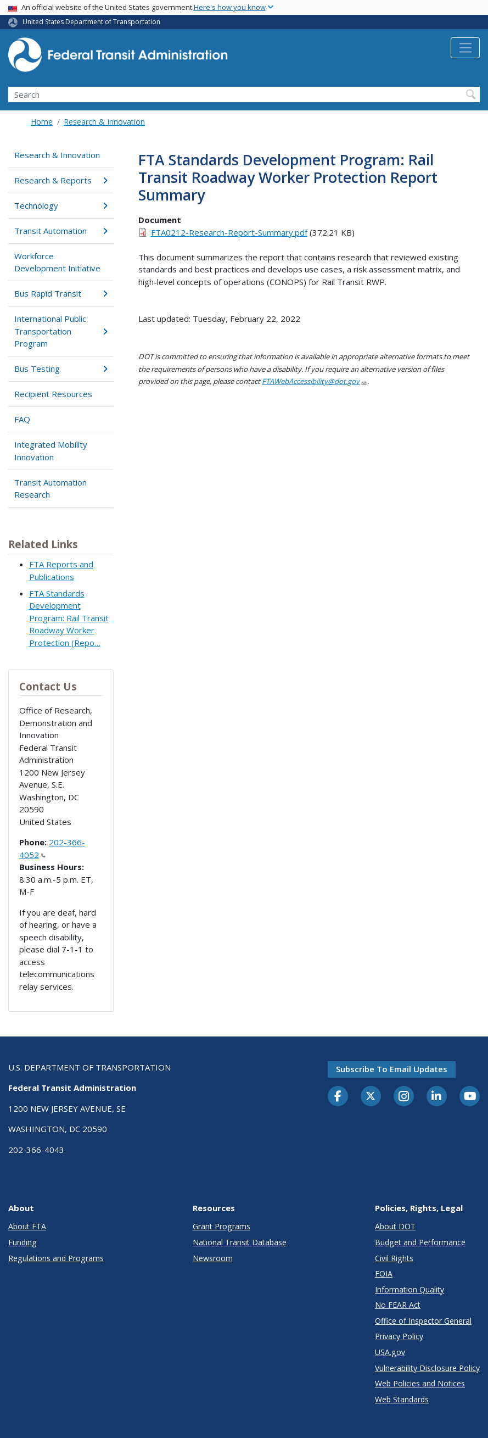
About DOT (395, 1226)
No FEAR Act (397, 1305)
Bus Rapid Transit (61, 293)
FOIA (383, 1273)
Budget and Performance (420, 1242)
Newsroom (213, 1258)
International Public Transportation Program (61, 331)
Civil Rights (394, 1258)
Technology (61, 205)
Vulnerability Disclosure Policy (427, 1368)
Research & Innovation (104, 121)
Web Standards (402, 1399)
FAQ (22, 419)
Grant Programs (221, 1226)
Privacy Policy (399, 1336)
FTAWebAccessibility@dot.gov (314, 381)
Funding (22, 1242)
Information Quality (409, 1289)
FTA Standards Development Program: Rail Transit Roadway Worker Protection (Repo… (69, 618)
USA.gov (390, 1352)
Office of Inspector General (423, 1321)
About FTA (27, 1226)
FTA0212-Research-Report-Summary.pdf (229, 232)
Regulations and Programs (56, 1258)
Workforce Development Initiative (57, 262)
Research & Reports (61, 180)
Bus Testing (61, 368)
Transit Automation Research (50, 488)
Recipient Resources (53, 393)
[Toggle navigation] (465, 47)
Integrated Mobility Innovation (50, 450)
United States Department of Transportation (91, 21)
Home (42, 121)
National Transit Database (240, 1242)
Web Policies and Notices (420, 1383)
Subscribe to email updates (391, 1068)
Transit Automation (61, 230)
